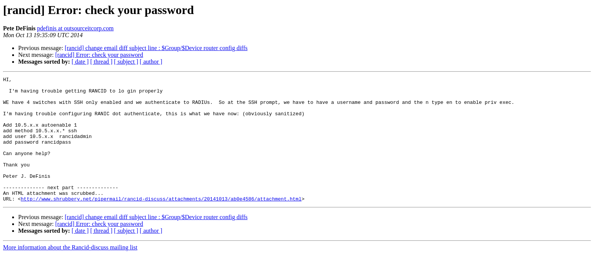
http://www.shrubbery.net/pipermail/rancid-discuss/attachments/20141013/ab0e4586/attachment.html (161, 223)
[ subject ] (126, 61)
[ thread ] (101, 61)
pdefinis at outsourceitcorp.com (75, 28)
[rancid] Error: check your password (99, 55)
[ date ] (80, 61)
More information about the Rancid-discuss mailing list (70, 272)
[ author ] (151, 61)
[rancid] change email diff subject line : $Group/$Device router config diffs (156, 48)
